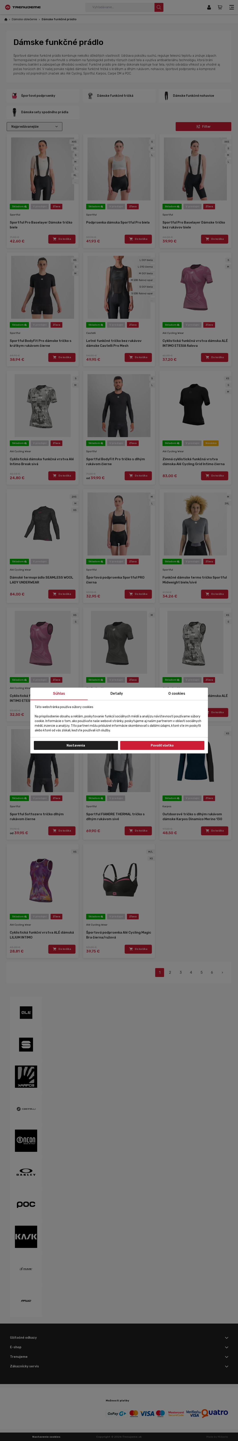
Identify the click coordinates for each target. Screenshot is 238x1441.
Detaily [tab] (116, 693)
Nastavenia (76, 745)
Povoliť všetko (162, 745)
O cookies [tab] (176, 693)
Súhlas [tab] (59, 693)
